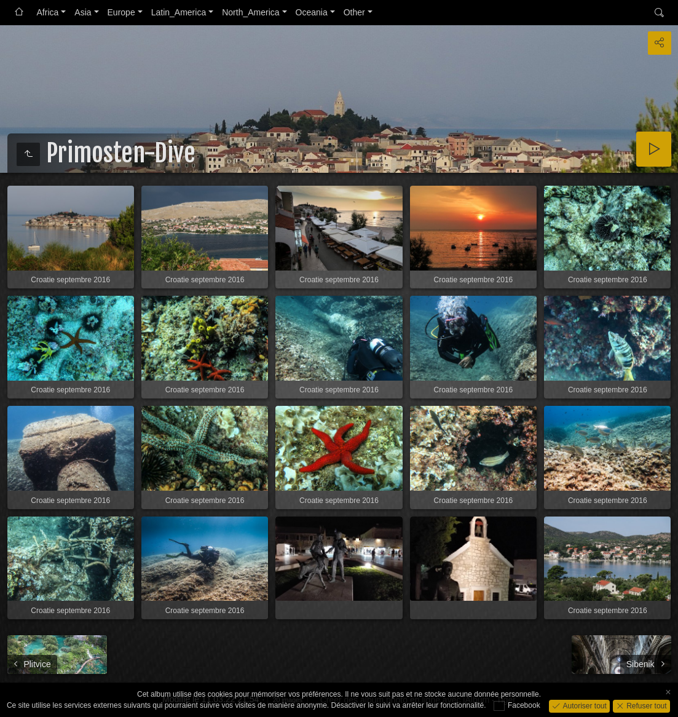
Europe (121, 12)
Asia (82, 12)
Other (354, 12)
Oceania (312, 12)
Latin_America (179, 12)
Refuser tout (646, 705)
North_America (250, 12)
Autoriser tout (584, 705)
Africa (48, 12)
